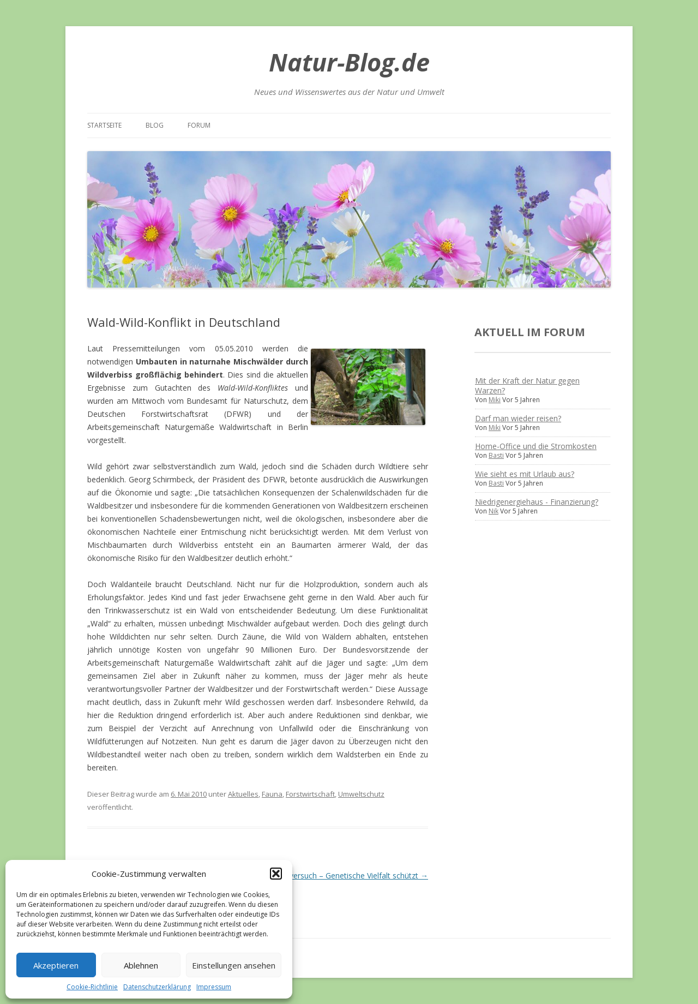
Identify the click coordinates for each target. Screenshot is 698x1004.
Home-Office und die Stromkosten (536, 446)
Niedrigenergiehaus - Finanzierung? (536, 502)
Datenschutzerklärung (157, 986)
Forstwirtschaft (310, 794)
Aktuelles (243, 794)
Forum (199, 125)
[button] (275, 873)
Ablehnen (141, 965)
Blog (155, 125)
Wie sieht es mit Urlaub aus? (524, 474)
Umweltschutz (361, 794)
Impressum (213, 986)
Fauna (272, 794)
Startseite (104, 125)
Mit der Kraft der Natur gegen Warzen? (527, 385)
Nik (493, 511)
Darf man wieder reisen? (518, 418)
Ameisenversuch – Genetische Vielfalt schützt (343, 875)
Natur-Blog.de (349, 62)
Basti (496, 455)
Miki (495, 399)
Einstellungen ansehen (233, 965)
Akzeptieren (56, 965)
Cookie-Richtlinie (92, 986)
